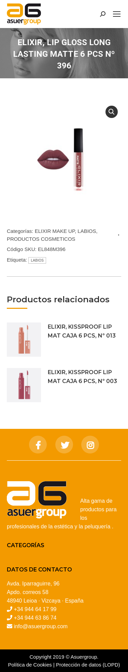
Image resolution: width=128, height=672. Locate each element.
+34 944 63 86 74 (35, 618)
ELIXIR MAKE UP (55, 231)
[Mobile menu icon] (116, 14)
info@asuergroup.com (41, 626)
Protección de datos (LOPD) (88, 665)
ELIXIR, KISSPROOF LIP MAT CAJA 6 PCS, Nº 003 (82, 376)
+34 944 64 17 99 (35, 609)
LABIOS (86, 231)
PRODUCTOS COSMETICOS (41, 239)
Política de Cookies (30, 665)
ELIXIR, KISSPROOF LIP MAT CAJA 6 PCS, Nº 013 (82, 331)
